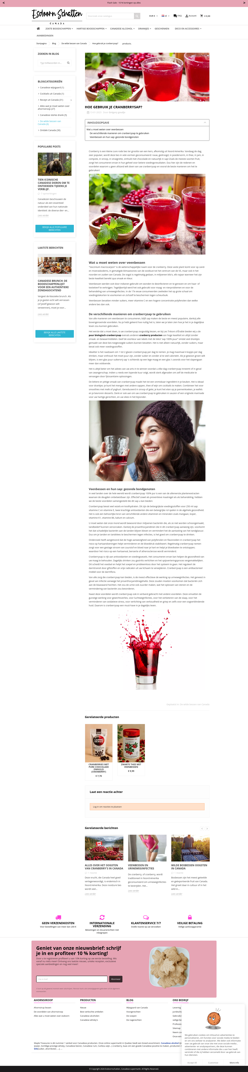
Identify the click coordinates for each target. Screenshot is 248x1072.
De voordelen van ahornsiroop (48, 1011)
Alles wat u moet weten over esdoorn (51, 1015)
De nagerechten (134, 1019)
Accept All (192, 1062)
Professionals (179, 1024)
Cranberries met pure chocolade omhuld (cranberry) (99, 768)
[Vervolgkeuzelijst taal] (166, 16)
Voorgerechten (133, 1011)
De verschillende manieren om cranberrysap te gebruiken (119, 133)
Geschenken (162, 28)
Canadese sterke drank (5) (53, 115)
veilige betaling (180, 1019)
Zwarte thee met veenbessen (131, 765)
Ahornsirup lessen (42, 1007)
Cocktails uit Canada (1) (52, 93)
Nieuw (83, 1007)
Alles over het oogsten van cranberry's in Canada (104, 867)
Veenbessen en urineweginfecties (141, 867)
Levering (177, 1007)
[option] (54, 185)
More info (234, 1062)
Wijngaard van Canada (137, 1007)
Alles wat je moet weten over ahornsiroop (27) (54, 107)
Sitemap (177, 1028)
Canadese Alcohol (121, 28)
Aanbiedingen (45, 35)
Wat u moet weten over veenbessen (105, 129)
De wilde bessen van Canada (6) (49, 123)
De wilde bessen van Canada (194, 704)
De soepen (131, 1015)
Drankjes (143, 28)
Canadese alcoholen (89, 1015)
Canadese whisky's (89, 1019)
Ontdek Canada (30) (50, 130)
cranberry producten (150, 335)
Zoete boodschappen (58, 28)
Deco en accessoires (187, 28)
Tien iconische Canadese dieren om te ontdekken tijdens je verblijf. (54, 184)
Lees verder (43, 215)
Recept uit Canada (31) (51, 99)
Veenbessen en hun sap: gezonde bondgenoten (114, 137)
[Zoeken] (113, 16)
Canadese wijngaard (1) (52, 87)
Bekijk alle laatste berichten (54, 334)
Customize (213, 1062)
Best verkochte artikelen (91, 1011)
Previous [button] (202, 829)
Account (190, 16)
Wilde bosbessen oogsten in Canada (189, 867)
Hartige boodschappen (90, 28)
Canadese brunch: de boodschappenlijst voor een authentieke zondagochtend (53, 285)
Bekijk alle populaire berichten (54, 228)
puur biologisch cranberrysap (105, 335)
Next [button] (207, 829)
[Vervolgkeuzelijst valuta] (153, 16)
